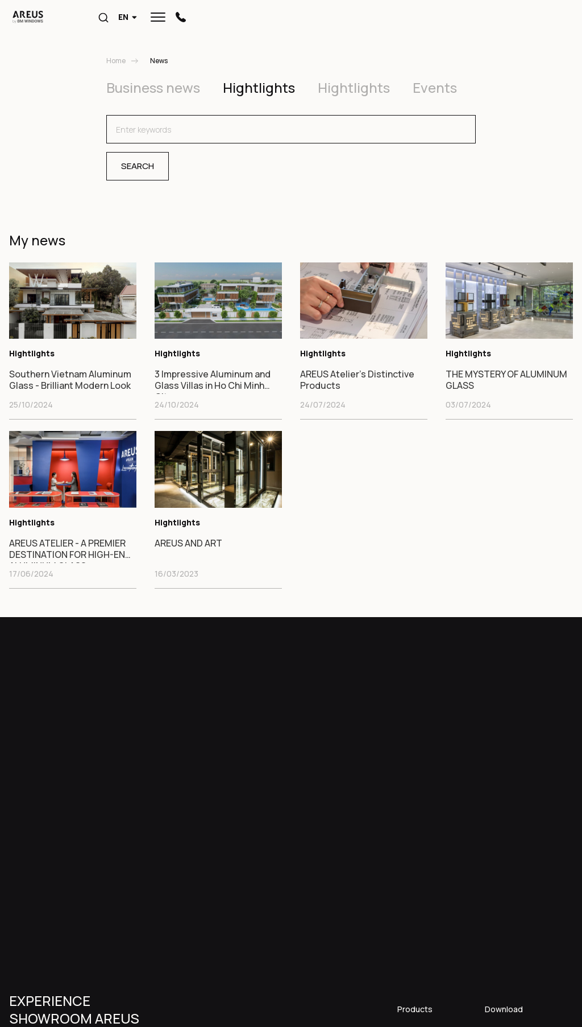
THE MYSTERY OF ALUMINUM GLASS (506, 380)
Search (137, 166)
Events (435, 87)
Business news (153, 87)
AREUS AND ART (188, 543)
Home (116, 60)
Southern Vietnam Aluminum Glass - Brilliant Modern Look (70, 380)
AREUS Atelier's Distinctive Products (357, 380)
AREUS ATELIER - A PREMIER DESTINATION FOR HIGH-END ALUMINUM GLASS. (70, 550)
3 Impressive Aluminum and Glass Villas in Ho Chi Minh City (213, 381)
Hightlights (259, 87)
